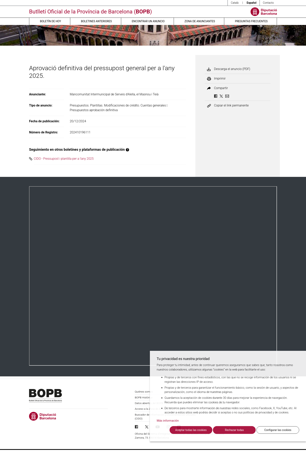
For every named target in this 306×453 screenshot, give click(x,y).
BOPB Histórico (144, 397)
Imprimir (220, 79)
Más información (168, 420)
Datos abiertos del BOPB (149, 403)
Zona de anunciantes (200, 21)
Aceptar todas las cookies (191, 430)
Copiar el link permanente (231, 106)
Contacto (268, 2)
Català (234, 2)
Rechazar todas (234, 430)
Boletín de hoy (50, 21)
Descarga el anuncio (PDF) (232, 69)
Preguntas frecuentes (251, 21)
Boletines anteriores (96, 21)
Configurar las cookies (277, 430)
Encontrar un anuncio (148, 21)
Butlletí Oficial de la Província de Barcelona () (90, 11)
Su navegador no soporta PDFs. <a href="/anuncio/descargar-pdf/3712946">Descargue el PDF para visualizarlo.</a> (153, 276)
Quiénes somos (144, 391)
